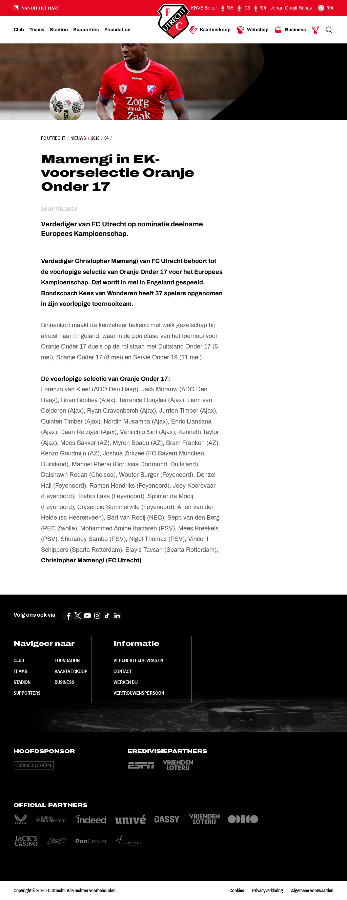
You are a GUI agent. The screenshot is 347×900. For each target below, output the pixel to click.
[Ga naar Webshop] (252, 29)
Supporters (27, 693)
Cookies (236, 890)
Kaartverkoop (71, 671)
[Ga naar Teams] (36, 29)
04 (106, 138)
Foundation (67, 660)
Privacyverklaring (267, 890)
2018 (95, 138)
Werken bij (126, 682)
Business (65, 682)
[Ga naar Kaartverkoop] (210, 29)
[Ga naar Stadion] (59, 29)
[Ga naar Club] (19, 29)
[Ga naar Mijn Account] (315, 29)
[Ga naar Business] (290, 29)
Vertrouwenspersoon (139, 693)
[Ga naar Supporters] (86, 29)
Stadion (22, 682)
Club (19, 660)
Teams (20, 671)
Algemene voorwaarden (312, 890)
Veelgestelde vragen (138, 660)
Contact (123, 671)
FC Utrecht (53, 138)
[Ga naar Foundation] (117, 29)
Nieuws (78, 138)
